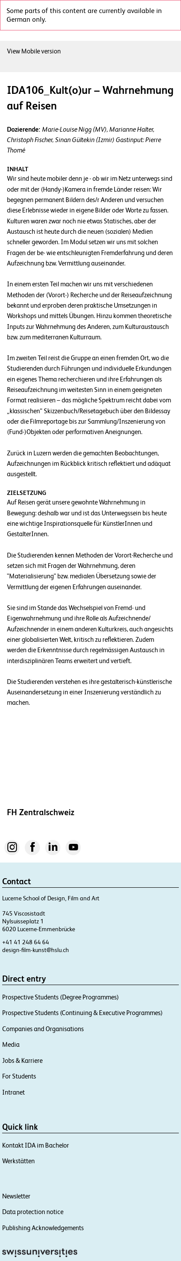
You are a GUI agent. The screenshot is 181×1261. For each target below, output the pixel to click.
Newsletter (17, 1249)
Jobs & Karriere (25, 1113)
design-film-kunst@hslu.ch (37, 1003)
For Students (21, 1129)
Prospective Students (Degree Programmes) (67, 1050)
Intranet (13, 1145)
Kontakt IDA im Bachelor (38, 1198)
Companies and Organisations (46, 1081)
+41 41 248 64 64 (25, 995)
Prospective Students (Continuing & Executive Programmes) (90, 1066)
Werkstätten (19, 1214)
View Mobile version (36, 51)
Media (11, 1098)
